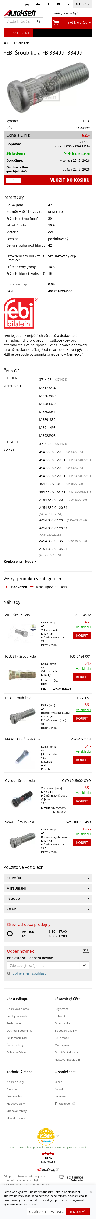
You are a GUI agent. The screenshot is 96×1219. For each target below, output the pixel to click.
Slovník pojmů (16, 1118)
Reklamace (14, 1023)
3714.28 (45, 379)
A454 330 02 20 (51, 520)
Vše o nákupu (17, 999)
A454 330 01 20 (51, 499)
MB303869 (47, 395)
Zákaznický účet (67, 999)
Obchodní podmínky (19, 1030)
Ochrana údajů (16, 1052)
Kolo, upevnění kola (51, 587)
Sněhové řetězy (17, 1111)
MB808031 (47, 411)
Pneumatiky (14, 1096)
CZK (82, 4)
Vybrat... (57, 1212)
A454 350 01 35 (51, 541)
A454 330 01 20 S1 (53, 507)
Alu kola (12, 1089)
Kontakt (59, 1089)
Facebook (65, 1103)
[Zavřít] (91, 1192)
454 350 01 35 (50, 483)
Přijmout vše (77, 1212)
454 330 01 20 (50, 452)
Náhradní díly (15, 1082)
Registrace (61, 1009)
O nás (58, 1082)
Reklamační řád (17, 1038)
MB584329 (47, 403)
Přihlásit (60, 1016)
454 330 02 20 (50, 468)
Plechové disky (16, 1103)
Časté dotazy (15, 1045)
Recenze (60, 1096)
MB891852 (47, 419)
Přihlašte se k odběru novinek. (31, 958)
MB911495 (47, 427)
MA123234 (47, 388)
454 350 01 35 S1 (52, 491)
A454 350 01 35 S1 (53, 548)
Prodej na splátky (18, 1016)
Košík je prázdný (79, 22)
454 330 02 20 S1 (52, 475)
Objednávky (62, 1023)
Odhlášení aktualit (66, 1052)
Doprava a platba (18, 1009)
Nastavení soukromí (68, 1059)
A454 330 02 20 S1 (53, 528)
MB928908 (47, 435)
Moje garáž (62, 1045)
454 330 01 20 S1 (52, 460)
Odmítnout (37, 1212)
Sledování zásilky (66, 1030)
